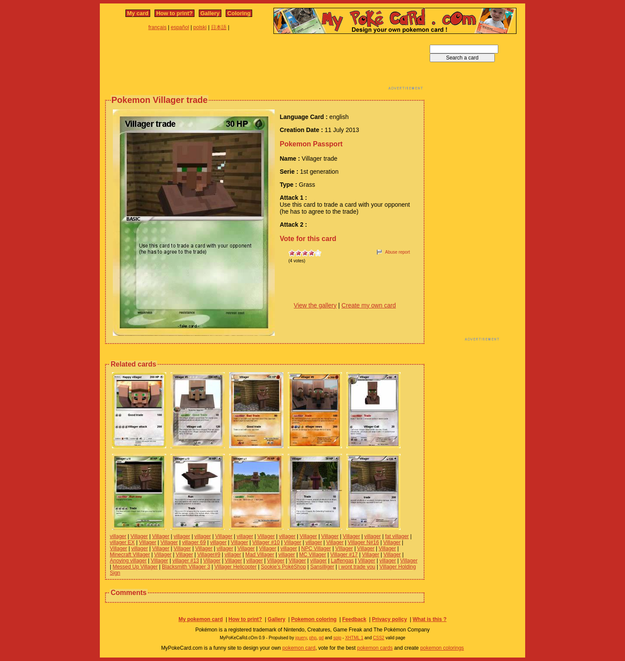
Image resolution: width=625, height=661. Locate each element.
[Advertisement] (265, 64)
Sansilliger (322, 567)
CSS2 (378, 637)
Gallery (210, 13)
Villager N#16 (363, 542)
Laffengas (342, 561)
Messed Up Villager (135, 567)
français (157, 27)
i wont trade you (357, 567)
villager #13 (185, 561)
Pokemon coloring (314, 619)
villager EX (122, 542)
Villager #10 (266, 542)
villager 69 (194, 542)
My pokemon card (200, 619)
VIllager (344, 548)
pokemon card (299, 648)
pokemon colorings (442, 648)
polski (200, 27)
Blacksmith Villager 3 (186, 567)
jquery (301, 637)
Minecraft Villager (130, 555)
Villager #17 (344, 555)
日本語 (219, 27)
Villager (139, 536)
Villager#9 (208, 555)
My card (137, 13)
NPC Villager (316, 548)
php (312, 637)
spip (337, 637)
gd (321, 637)
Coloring (238, 13)
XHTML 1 (354, 637)
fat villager (397, 536)
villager (118, 536)
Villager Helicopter (235, 567)
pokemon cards (375, 648)
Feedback (354, 619)
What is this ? (430, 619)
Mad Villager (259, 555)
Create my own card (369, 305)
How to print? (174, 13)
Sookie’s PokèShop (283, 567)
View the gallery (315, 305)
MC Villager (312, 555)
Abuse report (397, 252)
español (180, 27)
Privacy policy (389, 619)
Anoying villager (128, 561)
